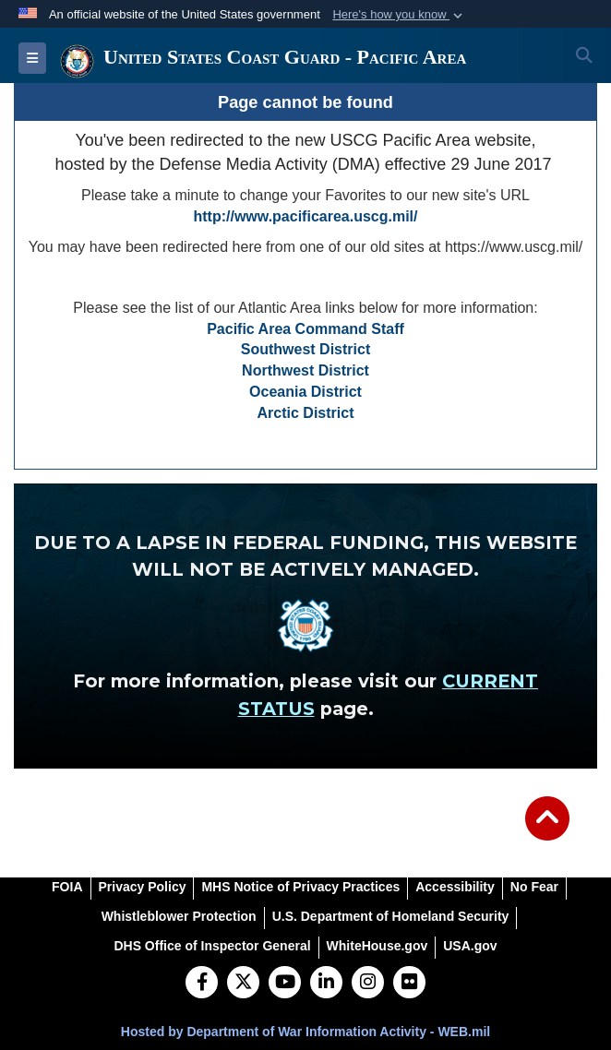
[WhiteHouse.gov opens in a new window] (377, 945)
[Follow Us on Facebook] (202, 983)
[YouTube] (285, 983)
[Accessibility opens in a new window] (455, 886)
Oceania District (305, 392)
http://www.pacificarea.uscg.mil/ (305, 216)
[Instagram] (368, 983)
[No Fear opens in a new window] (534, 886)
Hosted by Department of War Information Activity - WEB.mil (305, 1031)
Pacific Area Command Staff (305, 329)
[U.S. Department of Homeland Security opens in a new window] (390, 916)
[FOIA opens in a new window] (67, 886)
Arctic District (306, 413)
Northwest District (305, 370)
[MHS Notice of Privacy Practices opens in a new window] (300, 886)
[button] (399, 15)
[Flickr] (409, 983)
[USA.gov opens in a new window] (470, 945)
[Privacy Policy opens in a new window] (142, 886)
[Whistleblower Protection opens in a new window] (179, 916)
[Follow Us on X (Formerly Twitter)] (243, 983)
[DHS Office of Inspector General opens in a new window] (212, 945)
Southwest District (305, 349)
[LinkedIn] (326, 983)
